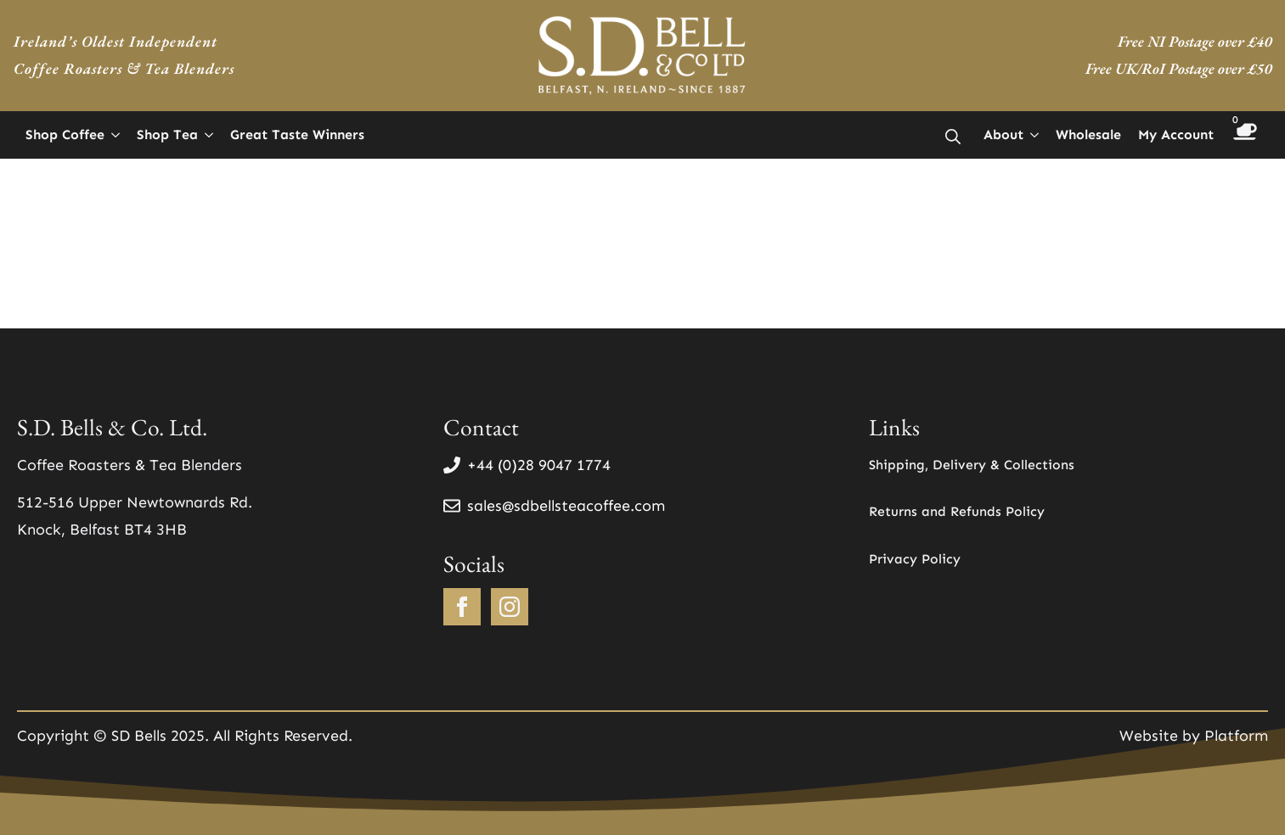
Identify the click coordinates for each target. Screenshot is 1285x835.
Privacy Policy (915, 559)
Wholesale (1088, 134)
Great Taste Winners (297, 134)
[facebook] (462, 606)
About (1003, 134)
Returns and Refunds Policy (957, 511)
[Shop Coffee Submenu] (116, 135)
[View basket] (1245, 134)
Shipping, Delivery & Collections (971, 465)
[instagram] (509, 606)
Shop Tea (167, 134)
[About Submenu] (1035, 135)
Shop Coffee (64, 134)
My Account (1176, 134)
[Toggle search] (953, 137)
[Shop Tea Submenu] (210, 135)
